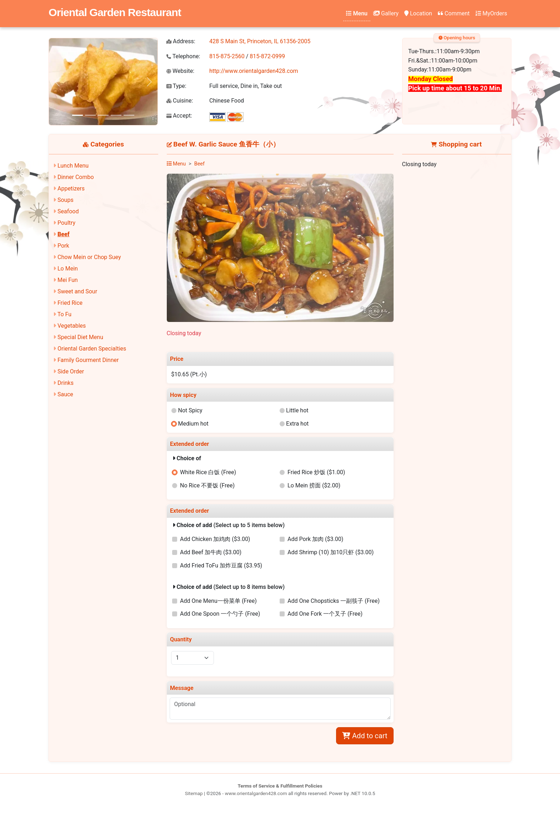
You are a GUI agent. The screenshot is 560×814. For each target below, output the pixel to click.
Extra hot (297, 423)
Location (418, 13)
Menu (357, 13)
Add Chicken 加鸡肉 (215, 539)
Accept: (179, 115)
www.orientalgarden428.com (256, 793)
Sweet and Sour (77, 291)
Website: (180, 71)
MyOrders (491, 13)
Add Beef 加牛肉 (210, 552)
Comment (454, 13)
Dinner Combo (76, 177)
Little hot (297, 410)
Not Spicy (190, 410)
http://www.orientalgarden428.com (253, 71)
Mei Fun (68, 280)
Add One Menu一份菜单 (218, 600)
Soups (66, 200)
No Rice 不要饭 (207, 485)
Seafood (68, 211)
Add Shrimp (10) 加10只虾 (331, 552)
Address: (180, 41)
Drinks (66, 382)
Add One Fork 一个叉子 (325, 613)
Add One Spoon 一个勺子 (220, 613)
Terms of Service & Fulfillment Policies (280, 786)
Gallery (386, 13)
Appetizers (71, 188)
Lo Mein (68, 268)
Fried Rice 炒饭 (316, 472)
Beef (64, 234)
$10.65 (189, 374)
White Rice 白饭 (208, 472)
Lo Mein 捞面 (314, 485)
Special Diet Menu (80, 337)
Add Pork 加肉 (315, 539)
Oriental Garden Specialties (92, 348)
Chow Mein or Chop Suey (89, 257)
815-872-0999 (267, 56)
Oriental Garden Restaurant (115, 12)
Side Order (71, 371)
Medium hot (193, 423)
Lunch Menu (73, 165)
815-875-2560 (227, 56)
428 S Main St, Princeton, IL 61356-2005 (259, 41)
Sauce (65, 394)
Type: (176, 86)
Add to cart (364, 735)
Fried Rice (70, 302)
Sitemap (194, 793)
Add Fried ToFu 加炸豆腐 (221, 565)
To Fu (64, 314)
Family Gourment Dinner (88, 360)
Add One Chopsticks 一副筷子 (334, 600)
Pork (63, 245)
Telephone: (183, 56)
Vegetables (72, 325)
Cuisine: (179, 100)
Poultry (66, 222)
